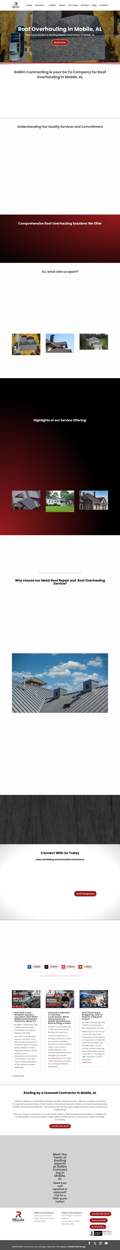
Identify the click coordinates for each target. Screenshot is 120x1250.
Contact (103, 5)
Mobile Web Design (77, 1247)
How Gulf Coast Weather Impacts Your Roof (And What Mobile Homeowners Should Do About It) (26, 1017)
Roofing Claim (62, 1032)
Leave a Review (99, 1220)
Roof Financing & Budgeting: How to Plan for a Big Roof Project (92, 1015)
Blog (94, 5)
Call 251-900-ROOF (60, 1126)
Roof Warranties (62, 1029)
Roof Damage (27, 1027)
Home (29, 5)
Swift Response (85, 893)
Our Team (73, 5)
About (62, 5)
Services (39, 5)
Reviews (85, 5)
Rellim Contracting (25, 1024)
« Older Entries (18, 1076)
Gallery (52, 5)
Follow (37, 966)
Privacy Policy (98, 1226)
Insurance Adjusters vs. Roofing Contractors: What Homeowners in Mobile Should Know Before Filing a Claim (59, 1018)
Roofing (26, 1033)
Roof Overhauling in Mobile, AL (60, 29)
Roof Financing (95, 1025)
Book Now (60, 42)
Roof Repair (19, 1030)
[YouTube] (106, 1243)
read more (18, 1067)
